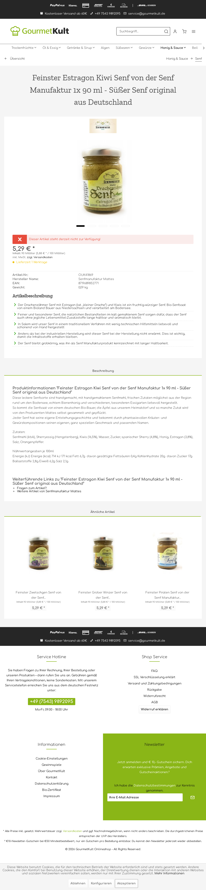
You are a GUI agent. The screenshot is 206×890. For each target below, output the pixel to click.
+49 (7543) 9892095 (51, 701)
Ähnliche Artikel (102, 512)
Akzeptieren (126, 883)
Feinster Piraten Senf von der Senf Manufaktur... (167, 595)
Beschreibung (103, 370)
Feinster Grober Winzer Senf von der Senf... (103, 595)
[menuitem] (143, 31)
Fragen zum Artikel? (30, 488)
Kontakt (51, 777)
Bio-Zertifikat (51, 790)
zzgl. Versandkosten (40, 257)
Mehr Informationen (169, 873)
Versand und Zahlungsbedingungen (154, 683)
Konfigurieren (101, 883)
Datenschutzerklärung (51, 783)
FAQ (154, 671)
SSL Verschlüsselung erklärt (154, 677)
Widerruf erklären (154, 709)
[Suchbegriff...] (143, 31)
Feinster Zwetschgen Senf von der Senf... (38, 595)
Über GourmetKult (51, 771)
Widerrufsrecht (154, 696)
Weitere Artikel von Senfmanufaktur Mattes (47, 491)
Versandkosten (72, 831)
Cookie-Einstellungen (52, 758)
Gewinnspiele (52, 764)
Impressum (51, 796)
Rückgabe (154, 689)
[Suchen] (166, 31)
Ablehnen (77, 883)
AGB (154, 702)
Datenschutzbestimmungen (154, 785)
